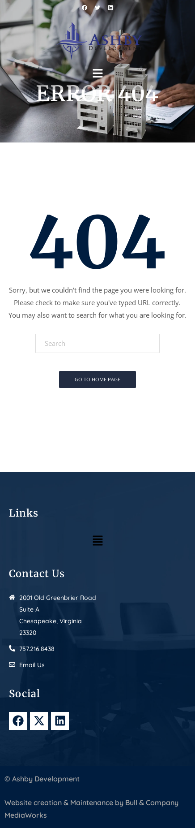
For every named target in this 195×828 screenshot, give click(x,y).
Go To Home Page (97, 379)
